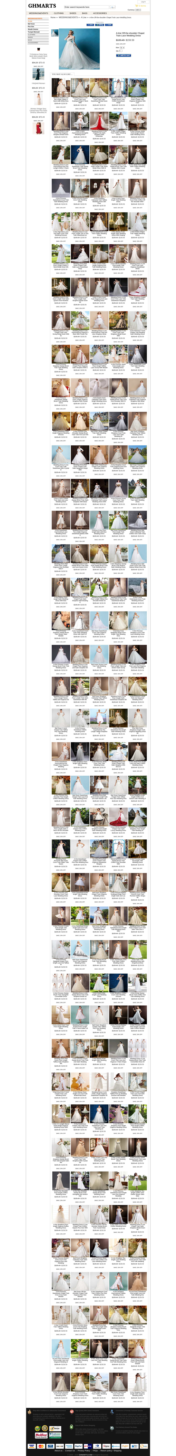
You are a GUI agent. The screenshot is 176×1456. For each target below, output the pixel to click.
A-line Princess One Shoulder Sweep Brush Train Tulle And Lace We (80, 433)
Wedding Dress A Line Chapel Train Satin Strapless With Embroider (99, 133)
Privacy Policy (84, 1451)
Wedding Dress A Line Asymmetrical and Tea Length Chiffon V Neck (61, 166)
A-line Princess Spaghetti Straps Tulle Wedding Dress (137, 1326)
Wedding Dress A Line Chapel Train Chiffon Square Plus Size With (80, 1226)
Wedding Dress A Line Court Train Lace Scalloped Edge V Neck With (80, 100)
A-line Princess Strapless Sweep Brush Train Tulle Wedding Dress (61, 366)
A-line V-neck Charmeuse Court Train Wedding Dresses (137, 599)
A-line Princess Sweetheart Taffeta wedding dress (80, 729)
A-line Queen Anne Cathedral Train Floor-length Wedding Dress (99, 399)
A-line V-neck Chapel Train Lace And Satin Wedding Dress (137, 1093)
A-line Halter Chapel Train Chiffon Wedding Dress (99, 1393)
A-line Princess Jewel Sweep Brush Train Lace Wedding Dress (137, 1159)
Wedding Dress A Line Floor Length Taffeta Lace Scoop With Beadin (99, 365)
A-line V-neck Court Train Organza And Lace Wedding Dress (99, 298)
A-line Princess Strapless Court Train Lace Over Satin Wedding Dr (118, 433)
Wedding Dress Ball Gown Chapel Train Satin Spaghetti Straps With (80, 467)
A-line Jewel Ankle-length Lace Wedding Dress (99, 994)
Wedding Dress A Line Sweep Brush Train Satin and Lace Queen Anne (80, 565)
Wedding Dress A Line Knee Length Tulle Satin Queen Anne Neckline (61, 298)
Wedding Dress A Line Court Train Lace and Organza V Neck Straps (118, 1060)
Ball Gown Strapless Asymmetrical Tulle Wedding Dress (99, 927)
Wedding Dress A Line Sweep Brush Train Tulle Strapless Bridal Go (80, 994)
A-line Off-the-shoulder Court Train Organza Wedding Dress (61, 1393)
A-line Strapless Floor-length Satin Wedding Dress (80, 763)
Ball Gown (31, 24)
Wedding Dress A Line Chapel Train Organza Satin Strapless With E (80, 365)
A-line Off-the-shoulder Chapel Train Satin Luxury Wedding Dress (118, 828)
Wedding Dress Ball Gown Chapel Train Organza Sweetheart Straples (99, 861)
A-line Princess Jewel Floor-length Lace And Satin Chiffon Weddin (137, 1026)
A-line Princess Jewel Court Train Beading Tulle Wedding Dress (80, 1326)
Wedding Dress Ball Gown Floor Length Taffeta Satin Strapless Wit (61, 1061)
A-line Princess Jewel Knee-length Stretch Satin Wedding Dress (137, 132)
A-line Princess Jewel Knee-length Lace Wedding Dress (118, 365)
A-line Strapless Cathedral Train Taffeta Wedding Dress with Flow (99, 200)
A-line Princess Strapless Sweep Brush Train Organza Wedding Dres (118, 1327)
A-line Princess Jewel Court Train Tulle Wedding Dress (99, 763)
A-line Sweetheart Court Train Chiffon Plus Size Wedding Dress (99, 1293)
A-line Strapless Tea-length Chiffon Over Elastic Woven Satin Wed (138, 1193)
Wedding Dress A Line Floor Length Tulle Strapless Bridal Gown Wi (80, 299)
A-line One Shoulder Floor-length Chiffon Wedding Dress (61, 1192)
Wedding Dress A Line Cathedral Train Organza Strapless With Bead (137, 399)
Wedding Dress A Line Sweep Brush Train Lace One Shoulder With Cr (118, 399)
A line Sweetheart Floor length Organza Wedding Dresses (61, 433)
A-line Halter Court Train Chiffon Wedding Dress (118, 1225)
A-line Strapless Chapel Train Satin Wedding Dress (138, 298)
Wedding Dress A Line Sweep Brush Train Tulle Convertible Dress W (137, 1060)
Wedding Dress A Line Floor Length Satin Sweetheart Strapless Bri (118, 697)
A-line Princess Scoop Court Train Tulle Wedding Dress (118, 500)
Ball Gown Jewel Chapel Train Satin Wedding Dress (99, 433)
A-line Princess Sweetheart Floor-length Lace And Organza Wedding (118, 1193)
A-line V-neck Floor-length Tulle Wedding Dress (118, 199)
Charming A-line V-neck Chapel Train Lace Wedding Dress (61, 1093)
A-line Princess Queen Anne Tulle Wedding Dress (80, 199)
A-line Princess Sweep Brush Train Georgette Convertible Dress (60, 994)
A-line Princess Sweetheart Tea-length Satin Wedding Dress (118, 729)
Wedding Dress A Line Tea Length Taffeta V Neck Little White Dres (60, 99)
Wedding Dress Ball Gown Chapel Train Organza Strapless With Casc (138, 100)
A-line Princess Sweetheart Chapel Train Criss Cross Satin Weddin (61, 1294)
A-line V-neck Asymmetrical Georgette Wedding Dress (80, 132)
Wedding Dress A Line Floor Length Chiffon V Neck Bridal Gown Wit (61, 265)
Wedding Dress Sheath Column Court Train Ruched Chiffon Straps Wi (137, 895)
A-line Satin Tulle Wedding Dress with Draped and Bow (137, 961)
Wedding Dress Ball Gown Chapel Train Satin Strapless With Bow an (118, 764)
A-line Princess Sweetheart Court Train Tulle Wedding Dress (61, 199)
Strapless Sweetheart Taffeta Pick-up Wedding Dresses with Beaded (118, 1093)
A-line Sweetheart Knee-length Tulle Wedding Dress (80, 894)
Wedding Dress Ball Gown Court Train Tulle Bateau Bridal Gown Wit (137, 565)
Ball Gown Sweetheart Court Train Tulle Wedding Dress (118, 1393)
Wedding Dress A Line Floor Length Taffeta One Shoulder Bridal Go (99, 599)
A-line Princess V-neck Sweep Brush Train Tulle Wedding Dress (61, 666)
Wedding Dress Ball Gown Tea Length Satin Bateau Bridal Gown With (99, 1327)
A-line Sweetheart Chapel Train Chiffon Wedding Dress (80, 828)
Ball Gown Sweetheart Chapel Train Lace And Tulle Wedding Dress (80, 796)
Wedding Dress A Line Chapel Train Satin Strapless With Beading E (80, 599)
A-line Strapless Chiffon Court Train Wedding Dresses (118, 994)
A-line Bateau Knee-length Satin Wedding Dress (99, 1060)
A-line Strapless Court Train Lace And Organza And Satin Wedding (137, 666)
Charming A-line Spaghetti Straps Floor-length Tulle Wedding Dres (118, 633)
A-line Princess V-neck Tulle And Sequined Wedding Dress (137, 697)
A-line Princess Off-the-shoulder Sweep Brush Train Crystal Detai (99, 1226)
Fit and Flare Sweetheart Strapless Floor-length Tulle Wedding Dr (137, 828)
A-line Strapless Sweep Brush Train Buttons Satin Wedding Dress (118, 565)
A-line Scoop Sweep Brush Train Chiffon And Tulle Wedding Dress (138, 994)
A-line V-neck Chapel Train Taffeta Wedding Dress (137, 233)
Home (53, 17)
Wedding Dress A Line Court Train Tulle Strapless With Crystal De (80, 1160)
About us (58, 1451)
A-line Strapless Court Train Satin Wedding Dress (137, 500)
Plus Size (31, 26)
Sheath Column (33, 29)
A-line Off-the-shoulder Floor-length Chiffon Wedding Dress (137, 1125)
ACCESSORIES (100, 13)
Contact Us (70, 1451)
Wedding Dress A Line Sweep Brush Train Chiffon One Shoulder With (118, 861)
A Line (83, 17)
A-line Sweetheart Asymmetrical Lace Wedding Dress (61, 531)
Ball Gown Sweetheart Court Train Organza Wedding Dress (99, 632)
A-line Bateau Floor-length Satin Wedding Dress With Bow (61, 599)
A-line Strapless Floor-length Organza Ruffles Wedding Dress (61, 1226)
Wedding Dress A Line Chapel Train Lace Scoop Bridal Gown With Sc (61, 333)
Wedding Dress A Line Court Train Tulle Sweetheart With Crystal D (61, 467)
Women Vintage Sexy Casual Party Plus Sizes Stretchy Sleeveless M (38, 113)
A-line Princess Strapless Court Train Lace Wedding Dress (137, 632)
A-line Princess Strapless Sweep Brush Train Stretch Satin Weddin (61, 633)
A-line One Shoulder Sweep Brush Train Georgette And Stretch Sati (80, 1193)
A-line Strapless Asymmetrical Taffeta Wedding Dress (118, 1293)
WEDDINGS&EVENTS (38, 13)
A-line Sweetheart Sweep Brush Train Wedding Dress (99, 1192)
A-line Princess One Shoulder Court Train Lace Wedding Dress (61, 894)
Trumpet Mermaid (34, 32)
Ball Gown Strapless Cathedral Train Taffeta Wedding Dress (137, 433)
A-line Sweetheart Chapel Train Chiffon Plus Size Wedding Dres (80, 860)
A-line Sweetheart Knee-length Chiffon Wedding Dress (80, 1360)
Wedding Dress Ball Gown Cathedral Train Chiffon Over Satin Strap (137, 531)
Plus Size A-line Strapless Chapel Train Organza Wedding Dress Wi (137, 730)
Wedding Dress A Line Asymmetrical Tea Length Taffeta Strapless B (99, 730)
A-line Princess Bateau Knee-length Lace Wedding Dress (118, 1026)
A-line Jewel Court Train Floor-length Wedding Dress (61, 1026)
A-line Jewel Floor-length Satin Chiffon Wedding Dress (137, 166)
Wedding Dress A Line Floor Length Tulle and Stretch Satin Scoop (118, 666)
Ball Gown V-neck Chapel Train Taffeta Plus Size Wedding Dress (61, 730)
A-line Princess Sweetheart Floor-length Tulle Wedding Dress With (118, 928)
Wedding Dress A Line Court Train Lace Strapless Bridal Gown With (118, 333)
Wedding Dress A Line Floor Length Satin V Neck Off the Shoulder (60, 828)
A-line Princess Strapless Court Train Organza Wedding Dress (80, 1393)
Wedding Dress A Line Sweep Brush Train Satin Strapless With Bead (80, 500)
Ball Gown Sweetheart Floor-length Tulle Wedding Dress (118, 531)
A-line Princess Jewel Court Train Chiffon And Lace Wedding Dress (99, 1259)
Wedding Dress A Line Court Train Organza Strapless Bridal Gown (60, 132)
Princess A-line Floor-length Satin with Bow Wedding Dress (99, 531)
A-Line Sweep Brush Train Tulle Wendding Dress (99, 961)
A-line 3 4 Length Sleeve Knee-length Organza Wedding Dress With (61, 1125)
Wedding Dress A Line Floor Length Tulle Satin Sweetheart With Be (80, 697)
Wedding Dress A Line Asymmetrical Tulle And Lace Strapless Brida (99, 332)
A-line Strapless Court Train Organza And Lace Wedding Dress (118, 466)
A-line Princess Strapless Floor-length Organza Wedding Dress (118, 1125)
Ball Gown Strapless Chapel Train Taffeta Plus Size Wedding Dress (99, 1027)
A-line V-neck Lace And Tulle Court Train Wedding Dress (99, 1159)
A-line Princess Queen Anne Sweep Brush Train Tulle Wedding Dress (99, 565)
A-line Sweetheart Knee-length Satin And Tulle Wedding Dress (80, 927)
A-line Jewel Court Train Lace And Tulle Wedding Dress (99, 1360)
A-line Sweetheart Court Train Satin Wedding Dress (137, 365)
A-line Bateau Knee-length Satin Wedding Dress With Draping (118, 233)
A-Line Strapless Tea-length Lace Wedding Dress (118, 1259)
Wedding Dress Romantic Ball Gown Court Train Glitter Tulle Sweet (61, 861)
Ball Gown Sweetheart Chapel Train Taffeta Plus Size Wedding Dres (118, 796)
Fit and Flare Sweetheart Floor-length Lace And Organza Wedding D (61, 1360)
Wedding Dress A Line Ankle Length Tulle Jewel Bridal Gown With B (99, 166)
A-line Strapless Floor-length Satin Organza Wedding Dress (137, 1393)
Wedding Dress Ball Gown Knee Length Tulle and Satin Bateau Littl (99, 796)
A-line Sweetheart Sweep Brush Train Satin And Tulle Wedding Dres (118, 1360)
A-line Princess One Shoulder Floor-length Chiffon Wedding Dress (61, 796)
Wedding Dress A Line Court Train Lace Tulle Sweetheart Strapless (118, 298)
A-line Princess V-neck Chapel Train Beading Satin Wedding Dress (137, 332)
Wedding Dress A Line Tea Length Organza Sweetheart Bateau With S (80, 532)
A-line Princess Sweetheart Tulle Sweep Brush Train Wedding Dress (80, 167)
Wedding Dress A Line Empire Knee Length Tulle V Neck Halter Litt (80, 1026)
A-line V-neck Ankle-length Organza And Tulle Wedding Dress (99, 265)
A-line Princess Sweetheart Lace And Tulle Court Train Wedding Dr (99, 1126)
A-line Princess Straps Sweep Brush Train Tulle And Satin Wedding (80, 1060)
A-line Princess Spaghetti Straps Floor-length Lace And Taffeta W (61, 962)
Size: (117, 47)
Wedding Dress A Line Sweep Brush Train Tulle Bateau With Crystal (118, 166)
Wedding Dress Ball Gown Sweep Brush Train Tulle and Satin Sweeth (137, 1361)
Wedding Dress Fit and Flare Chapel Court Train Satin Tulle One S (137, 927)
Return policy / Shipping (110, 1451)
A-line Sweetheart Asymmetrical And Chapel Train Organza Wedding (60, 764)
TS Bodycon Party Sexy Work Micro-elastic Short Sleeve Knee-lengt (38, 59)
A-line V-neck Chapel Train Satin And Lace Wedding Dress (61, 500)
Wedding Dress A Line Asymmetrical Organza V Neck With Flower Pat (80, 332)
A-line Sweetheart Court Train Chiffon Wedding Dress (99, 233)
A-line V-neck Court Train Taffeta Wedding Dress (61, 1326)
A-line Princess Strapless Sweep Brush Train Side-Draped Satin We (61, 1160)
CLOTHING (59, 13)
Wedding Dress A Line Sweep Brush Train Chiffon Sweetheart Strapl (118, 100)
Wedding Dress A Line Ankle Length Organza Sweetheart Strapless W (99, 1093)
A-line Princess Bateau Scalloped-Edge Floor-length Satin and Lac (118, 894)
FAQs (95, 1451)
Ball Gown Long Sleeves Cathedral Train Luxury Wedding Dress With (99, 500)
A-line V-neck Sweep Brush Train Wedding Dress (118, 1159)
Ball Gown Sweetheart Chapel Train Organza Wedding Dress (99, 466)
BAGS (84, 13)
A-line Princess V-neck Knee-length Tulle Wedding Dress (60, 927)
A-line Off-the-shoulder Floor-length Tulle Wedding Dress (118, 265)
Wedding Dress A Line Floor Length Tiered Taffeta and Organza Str (61, 697)
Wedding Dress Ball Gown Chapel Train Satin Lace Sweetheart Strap (80, 266)
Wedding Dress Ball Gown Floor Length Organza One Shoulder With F (61, 566)
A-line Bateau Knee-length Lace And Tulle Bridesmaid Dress (80, 1093)
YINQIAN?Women (38, 86)
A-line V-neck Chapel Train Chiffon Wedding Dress (118, 132)
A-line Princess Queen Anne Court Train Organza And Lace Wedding (60, 1260)
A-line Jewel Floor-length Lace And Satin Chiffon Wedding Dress (137, 763)
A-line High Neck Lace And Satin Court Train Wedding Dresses (60, 233)
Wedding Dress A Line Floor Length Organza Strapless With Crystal (80, 399)
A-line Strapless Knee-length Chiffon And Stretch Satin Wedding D (137, 796)
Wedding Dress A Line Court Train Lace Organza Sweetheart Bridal (137, 266)
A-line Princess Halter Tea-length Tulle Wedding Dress (137, 860)
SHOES (73, 13)
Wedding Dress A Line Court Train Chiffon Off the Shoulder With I (137, 199)
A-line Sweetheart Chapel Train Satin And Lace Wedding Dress (80, 1125)
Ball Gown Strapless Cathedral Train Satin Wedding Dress (80, 1259)
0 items (142, 6)
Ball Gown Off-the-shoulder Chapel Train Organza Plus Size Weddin (80, 1294)
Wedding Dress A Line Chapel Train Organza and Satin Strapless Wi (80, 666)
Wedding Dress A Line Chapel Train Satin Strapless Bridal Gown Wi (137, 1227)
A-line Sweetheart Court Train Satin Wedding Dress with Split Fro (80, 632)
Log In (143, 2)
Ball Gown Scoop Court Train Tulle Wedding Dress (99, 666)
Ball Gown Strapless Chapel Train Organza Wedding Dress (99, 894)
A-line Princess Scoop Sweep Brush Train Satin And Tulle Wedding (137, 1259)
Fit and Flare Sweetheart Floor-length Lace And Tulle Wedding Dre (137, 1293)
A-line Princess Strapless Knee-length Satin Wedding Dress (99, 828)
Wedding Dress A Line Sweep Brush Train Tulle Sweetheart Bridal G (118, 599)
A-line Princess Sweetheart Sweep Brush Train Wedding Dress (61, 400)
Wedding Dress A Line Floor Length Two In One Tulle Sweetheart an (80, 233)
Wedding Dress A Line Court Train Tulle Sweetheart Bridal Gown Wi (99, 100)
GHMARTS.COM (85, 1455)
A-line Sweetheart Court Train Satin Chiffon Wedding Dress (118, 961)
